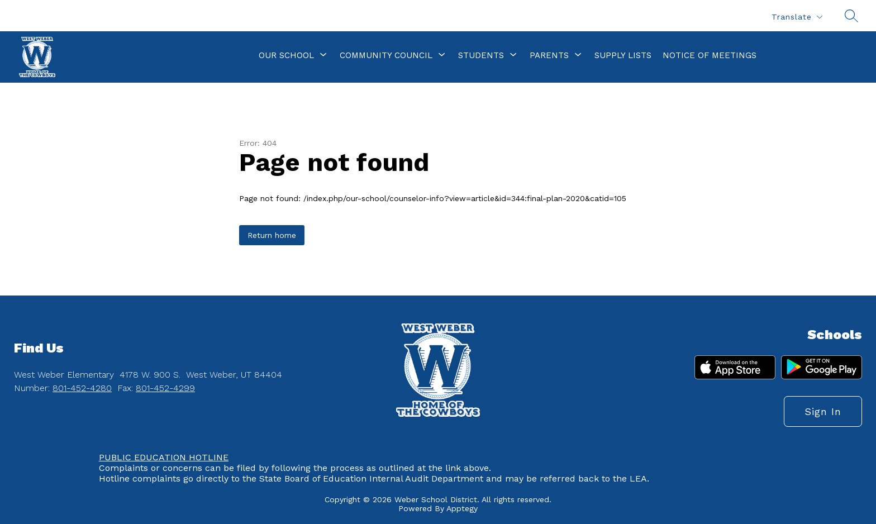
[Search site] (851, 15)
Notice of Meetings (709, 55)
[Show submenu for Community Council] (386, 55)
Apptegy (462, 508)
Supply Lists (622, 55)
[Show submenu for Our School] (286, 55)
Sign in (822, 411)
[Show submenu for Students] (481, 55)
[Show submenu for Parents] (549, 55)
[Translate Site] (797, 17)
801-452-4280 (82, 388)
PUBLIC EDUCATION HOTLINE (163, 457)
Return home (271, 235)
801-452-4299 (165, 388)
